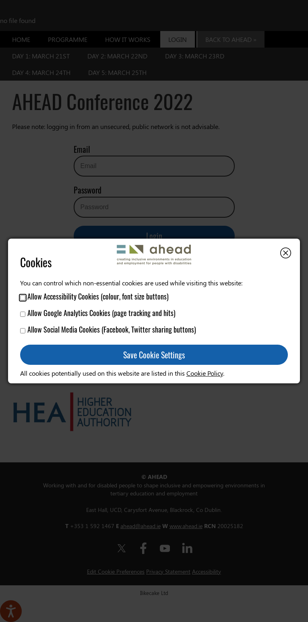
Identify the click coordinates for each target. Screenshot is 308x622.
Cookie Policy (204, 373)
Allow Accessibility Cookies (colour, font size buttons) (94, 296)
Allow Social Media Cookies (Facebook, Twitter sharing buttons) (108, 329)
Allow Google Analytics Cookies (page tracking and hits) (98, 313)
